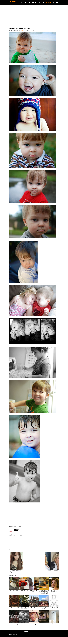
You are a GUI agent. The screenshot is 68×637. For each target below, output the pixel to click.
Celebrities (36, 2)
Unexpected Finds (24, 590)
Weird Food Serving (14, 590)
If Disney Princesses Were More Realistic (44, 624)
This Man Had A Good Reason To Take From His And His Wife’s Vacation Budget (44, 592)
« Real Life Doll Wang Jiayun (15, 571)
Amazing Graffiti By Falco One (44, 608)
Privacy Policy (28, 632)
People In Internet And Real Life (34, 591)
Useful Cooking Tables (54, 607)
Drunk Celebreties (53, 570)
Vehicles (55, 2)
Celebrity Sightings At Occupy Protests (24, 608)
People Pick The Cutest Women (54, 591)
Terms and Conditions (19, 632)
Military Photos (34, 607)
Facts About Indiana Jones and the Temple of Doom (14, 624)
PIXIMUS (14, 1)
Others (48, 2)
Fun (43, 2)
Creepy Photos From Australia (54, 624)
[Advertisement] (34, 16)
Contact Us (11, 632)
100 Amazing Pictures (24, 623)
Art (29, 2)
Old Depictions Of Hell (14, 607)
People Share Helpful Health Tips (34, 624)
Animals (23, 2)
